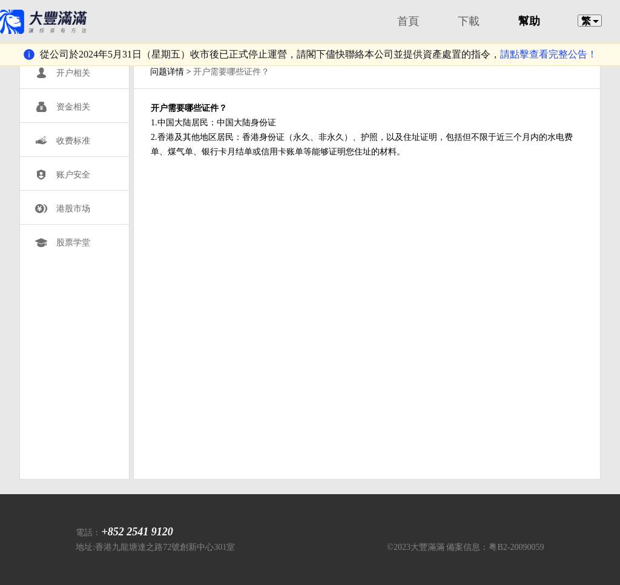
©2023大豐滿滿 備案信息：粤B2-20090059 (465, 547)
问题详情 (167, 71)
